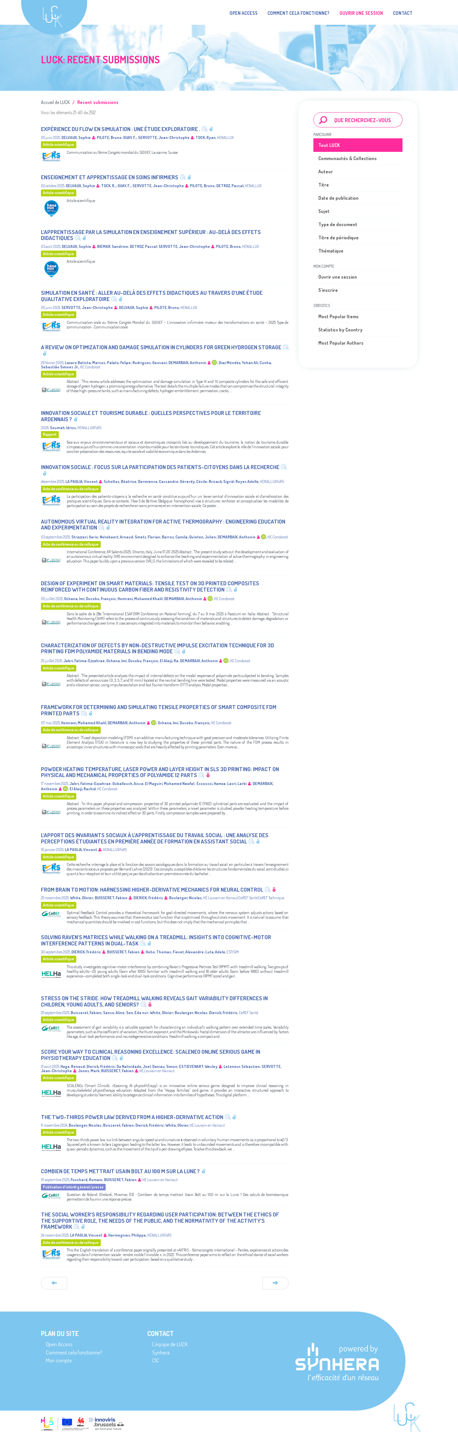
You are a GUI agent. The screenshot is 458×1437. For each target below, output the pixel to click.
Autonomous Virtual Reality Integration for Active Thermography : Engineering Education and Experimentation (163, 524)
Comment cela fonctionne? (298, 13)
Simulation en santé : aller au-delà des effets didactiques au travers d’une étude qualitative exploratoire (152, 295)
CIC (155, 1360)
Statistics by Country (340, 329)
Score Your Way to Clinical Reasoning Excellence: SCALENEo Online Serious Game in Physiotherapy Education (150, 1054)
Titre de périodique (338, 237)
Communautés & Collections (347, 158)
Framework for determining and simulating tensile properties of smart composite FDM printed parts (158, 710)
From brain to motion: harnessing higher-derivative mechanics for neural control (152, 889)
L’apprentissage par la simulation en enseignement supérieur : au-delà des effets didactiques (151, 235)
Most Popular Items (338, 316)
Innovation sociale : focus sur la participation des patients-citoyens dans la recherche (160, 466)
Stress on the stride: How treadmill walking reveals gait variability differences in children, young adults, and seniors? (154, 1001)
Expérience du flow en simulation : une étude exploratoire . (120, 128)
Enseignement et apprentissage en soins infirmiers (109, 177)
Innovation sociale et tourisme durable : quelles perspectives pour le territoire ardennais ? (151, 416)
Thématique (330, 251)
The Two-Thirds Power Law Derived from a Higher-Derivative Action (132, 1116)
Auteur (325, 171)
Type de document (337, 224)
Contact (402, 13)
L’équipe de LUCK (170, 1344)
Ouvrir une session (337, 277)
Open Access (243, 13)
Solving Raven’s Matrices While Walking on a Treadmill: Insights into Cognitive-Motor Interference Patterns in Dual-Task (156, 940)
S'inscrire (328, 290)
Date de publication (338, 198)
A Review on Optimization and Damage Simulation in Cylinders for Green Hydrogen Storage (161, 347)
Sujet (324, 211)
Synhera (161, 1352)
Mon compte (59, 1360)
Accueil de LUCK (55, 102)
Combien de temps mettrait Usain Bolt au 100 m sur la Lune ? (120, 1171)
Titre (323, 185)
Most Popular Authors (341, 343)
